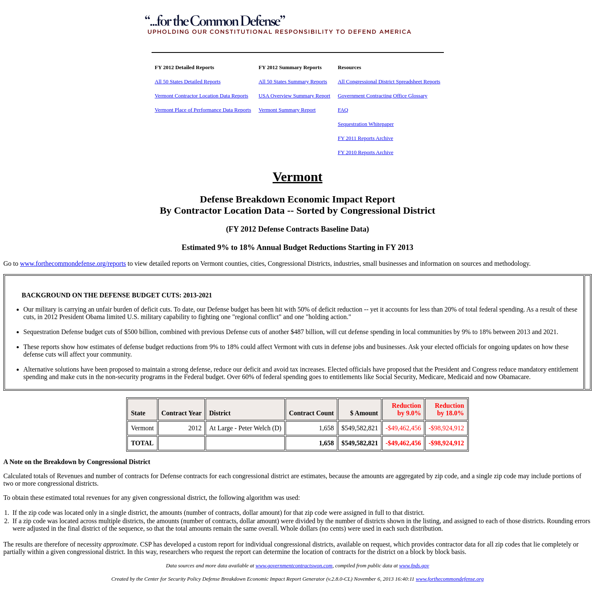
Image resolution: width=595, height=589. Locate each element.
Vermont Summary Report (287, 110)
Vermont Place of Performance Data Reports (203, 110)
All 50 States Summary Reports (293, 81)
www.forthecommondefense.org (450, 579)
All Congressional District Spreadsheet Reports (389, 81)
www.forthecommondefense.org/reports (73, 263)
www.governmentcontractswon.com (294, 565)
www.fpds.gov (414, 565)
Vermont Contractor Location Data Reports (202, 95)
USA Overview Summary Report (294, 95)
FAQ (343, 110)
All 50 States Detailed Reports (188, 81)
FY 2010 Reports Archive (365, 152)
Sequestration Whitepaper (365, 124)
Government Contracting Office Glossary (382, 95)
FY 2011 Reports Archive (365, 138)
